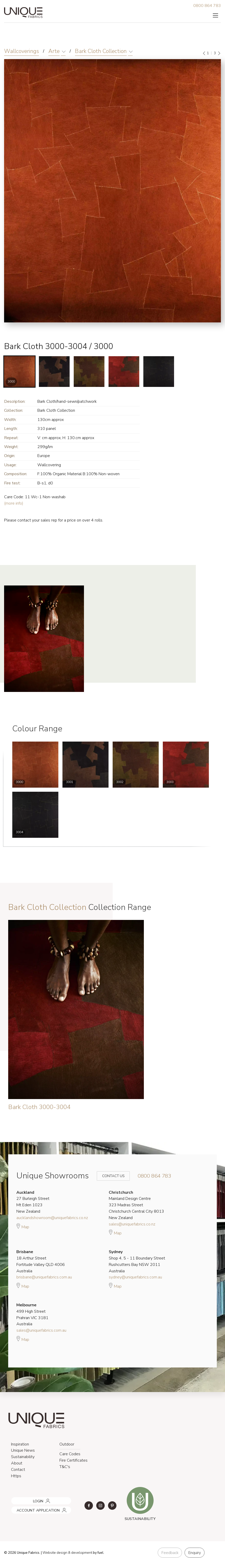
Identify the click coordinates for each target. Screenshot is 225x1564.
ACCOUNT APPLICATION (31, 1508)
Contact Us (110, 1175)
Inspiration (20, 1444)
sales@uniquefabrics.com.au (41, 1330)
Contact (18, 1469)
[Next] (219, 53)
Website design (54, 1552)
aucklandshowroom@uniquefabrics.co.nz (52, 1218)
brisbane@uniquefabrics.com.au (44, 1277)
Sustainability (23, 1457)
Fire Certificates (73, 1460)
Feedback (169, 1552)
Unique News (23, 1450)
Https (16, 1476)
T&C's (64, 1467)
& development (80, 1552)
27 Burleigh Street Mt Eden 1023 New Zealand (32, 1202)
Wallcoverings (21, 51)
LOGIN (15, 1499)
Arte (54, 51)
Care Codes (69, 1454)
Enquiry (194, 1552)
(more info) (13, 503)
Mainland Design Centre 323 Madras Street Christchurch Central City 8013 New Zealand (136, 1205)
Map (22, 1226)
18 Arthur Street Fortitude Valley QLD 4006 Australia (40, 1261)
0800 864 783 (207, 5)
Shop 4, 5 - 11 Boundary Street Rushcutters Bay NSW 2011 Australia (137, 1261)
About (16, 1463)
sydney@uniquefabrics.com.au (135, 1277)
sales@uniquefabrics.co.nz (132, 1224)
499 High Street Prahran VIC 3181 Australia (32, 1314)
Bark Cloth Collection (101, 51)
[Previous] (204, 53)
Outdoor (66, 1444)
